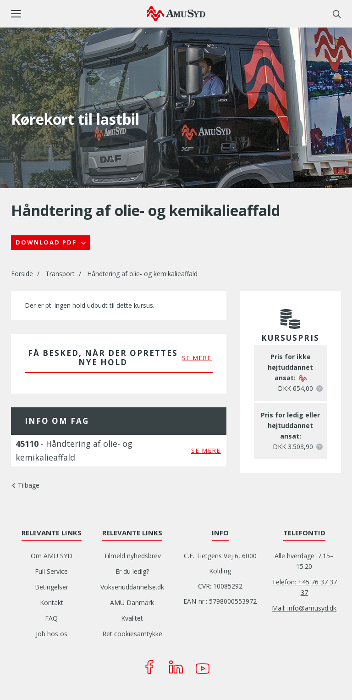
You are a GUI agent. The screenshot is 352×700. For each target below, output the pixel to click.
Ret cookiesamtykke (132, 633)
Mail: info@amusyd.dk (304, 608)
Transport (60, 273)
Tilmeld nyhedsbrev (132, 555)
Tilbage (28, 485)
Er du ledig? (132, 571)
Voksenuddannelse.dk (132, 587)
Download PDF (47, 242)
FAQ (51, 618)
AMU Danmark (132, 602)
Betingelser (51, 587)
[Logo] (176, 13)
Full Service (51, 571)
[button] (79, 13)
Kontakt (51, 602)
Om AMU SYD (51, 555)
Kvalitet (132, 618)
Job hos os (51, 633)
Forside (22, 273)
